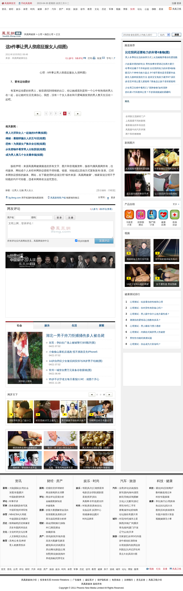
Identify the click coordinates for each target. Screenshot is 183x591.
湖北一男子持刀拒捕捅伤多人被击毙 (75, 336)
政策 (53, 536)
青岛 (121, 527)
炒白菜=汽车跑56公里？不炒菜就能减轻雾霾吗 (148, 92)
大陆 (11, 488)
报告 (136, 488)
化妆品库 (87, 510)
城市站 (127, 510)
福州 (126, 527)
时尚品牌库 (88, 519)
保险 (63, 523)
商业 (53, 554)
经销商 (134, 510)
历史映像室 (24, 523)
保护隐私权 (102, 580)
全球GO (132, 536)
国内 (126, 492)
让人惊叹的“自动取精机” (166, 193)
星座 (161, 9)
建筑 (48, 545)
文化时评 (13, 532)
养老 (48, 558)
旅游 (75, 9)
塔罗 (89, 497)
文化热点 (23, 536)
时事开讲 (13, 501)
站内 (162, 35)
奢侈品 (90, 514)
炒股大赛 (50, 510)
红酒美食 (132, 540)
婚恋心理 (48, 34)
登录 (179, 3)
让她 (21, 190)
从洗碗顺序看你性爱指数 (165, 57)
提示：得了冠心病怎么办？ (61, 447)
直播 (165, 569)
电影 (85, 492)
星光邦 (100, 501)
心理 (40, 34)
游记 (136, 501)
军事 (111, 9)
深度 (11, 492)
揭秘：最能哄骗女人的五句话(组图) (26, 138)
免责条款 (116, 580)
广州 (131, 523)
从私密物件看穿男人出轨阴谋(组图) (26, 149)
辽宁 (121, 532)
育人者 (12, 545)
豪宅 (57, 540)
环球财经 (59, 488)
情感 (85, 514)
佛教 (154, 9)
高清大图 (50, 540)
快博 (132, 9)
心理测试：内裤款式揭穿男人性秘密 (147, 332)
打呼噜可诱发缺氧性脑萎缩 (96, 467)
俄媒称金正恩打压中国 (138, 259)
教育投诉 (20, 545)
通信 (158, 488)
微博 (136, 569)
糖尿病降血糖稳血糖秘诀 (25, 447)
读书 (82, 9)
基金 (48, 523)
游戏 (112, 569)
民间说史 (23, 527)
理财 (53, 523)
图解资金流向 (61, 510)
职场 (53, 532)
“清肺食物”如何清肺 (157, 87)
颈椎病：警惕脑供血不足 (25, 467)
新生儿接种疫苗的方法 (136, 77)
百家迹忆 (123, 536)
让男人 (15, 190)
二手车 (132, 505)
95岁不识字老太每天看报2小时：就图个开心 (74, 379)
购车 (121, 497)
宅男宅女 (60, 558)
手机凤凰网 (26, 3)
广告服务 (77, 580)
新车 (121, 492)
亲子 (47, 9)
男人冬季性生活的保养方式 (138, 57)
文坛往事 (23, 532)
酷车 (131, 501)
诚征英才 (89, 580)
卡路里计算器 (167, 514)
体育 (25, 9)
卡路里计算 (129, 222)
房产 (61, 9)
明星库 (100, 488)
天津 (131, 532)
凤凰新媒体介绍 (29, 580)
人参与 (69, 58)
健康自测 (163, 222)
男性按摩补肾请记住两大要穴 (160, 64)
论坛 (139, 9)
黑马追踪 (50, 519)
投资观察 (50, 514)
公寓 (63, 549)
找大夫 (169, 505)
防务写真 (23, 505)
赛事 (121, 510)
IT (172, 488)
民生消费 (59, 492)
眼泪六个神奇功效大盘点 (137, 72)
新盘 (58, 549)
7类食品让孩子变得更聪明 (162, 81)
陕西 (121, 523)
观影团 (100, 492)
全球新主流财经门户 (135, 116)
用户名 (10, 217)
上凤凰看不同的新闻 (135, 121)
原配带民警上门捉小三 (20, 420)
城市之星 (133, 519)
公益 (147, 9)
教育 (89, 9)
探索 (167, 497)
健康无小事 (166, 519)
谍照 (136, 492)
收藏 (48, 532)
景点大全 (123, 554)
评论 (126, 488)
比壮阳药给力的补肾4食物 (162, 68)
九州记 (129, 549)
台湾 (21, 488)
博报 (130, 569)
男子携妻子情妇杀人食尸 (73, 420)
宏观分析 (59, 497)
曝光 (53, 549)
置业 (63, 545)
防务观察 (13, 505)
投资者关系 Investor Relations (54, 580)
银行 (58, 523)
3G (162, 488)
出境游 (122, 545)
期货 (53, 527)
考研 (23, 540)
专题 (16, 492)
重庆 (136, 523)
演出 (94, 497)
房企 (48, 549)
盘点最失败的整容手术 (137, 193)
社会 (26, 488)
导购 (126, 497)
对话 (121, 519)
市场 (58, 536)
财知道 (58, 501)
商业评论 (50, 497)
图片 (21, 492)
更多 (175, 204)
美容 (89, 505)
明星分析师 (60, 519)
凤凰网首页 (10, 3)
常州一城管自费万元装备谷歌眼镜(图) (70, 370)
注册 (174, 3)
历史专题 (13, 527)
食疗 (163, 501)
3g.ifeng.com (14, 197)
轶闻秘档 (13, 523)
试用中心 (96, 510)
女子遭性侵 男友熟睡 (166, 284)
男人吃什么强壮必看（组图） (96, 447)
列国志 (122, 549)
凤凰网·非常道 (89, 501)
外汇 (48, 527)
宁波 (136, 527)
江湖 (94, 488)
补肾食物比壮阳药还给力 (166, 168)
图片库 (134, 514)
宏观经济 (50, 488)
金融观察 (50, 501)
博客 (125, 9)
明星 (85, 488)
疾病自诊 (175, 222)
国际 (16, 488)
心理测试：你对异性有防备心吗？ (146, 308)
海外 (63, 554)
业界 (121, 488)
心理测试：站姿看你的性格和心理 (146, 302)
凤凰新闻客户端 (58, 197)
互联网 (167, 488)
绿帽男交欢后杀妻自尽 (100, 420)
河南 (126, 523)
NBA (11, 514)
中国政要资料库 (17, 497)
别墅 (48, 554)
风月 (89, 488)
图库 (158, 510)
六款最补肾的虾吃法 (135, 64)
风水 (53, 545)
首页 (3, 569)
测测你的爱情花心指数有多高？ (145, 320)
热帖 (53, 558)
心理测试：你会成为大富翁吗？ (145, 344)
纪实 (158, 569)
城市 (118, 569)
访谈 (58, 545)
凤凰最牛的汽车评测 (135, 129)
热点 (158, 505)
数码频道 (160, 492)
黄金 (58, 527)
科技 (68, 9)
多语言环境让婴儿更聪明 (137, 81)
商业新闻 (50, 492)
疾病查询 (170, 510)
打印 (90, 58)
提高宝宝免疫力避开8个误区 (161, 77)
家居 (62, 540)
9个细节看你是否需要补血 (162, 72)
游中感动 (123, 540)
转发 (99, 58)
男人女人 (28, 190)
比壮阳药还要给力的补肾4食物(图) (147, 52)
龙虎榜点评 (60, 514)
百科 (163, 510)
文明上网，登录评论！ (60, 229)
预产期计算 (152, 222)
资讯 (4, 9)
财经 (11, 9)
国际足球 (18, 519)
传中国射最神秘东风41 (166, 259)
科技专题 (160, 497)
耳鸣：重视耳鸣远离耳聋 (61, 467)
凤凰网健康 (29, 34)
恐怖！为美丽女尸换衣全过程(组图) (26, 143)
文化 (97, 9)
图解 (136, 497)
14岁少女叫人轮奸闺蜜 (137, 284)
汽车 (54, 9)
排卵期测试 (140, 222)
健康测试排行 (132, 294)
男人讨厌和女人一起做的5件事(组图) (26, 132)
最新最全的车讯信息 (135, 125)
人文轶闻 (13, 536)
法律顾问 (128, 580)
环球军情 (23, 510)
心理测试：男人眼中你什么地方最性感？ (149, 314)
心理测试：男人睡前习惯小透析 (145, 326)
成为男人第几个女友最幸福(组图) (24, 154)
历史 (104, 9)
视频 (118, 9)
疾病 (173, 501)
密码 (33, 217)
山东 (126, 532)
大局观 (23, 514)
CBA (16, 514)
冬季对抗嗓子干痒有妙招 (137, 68)
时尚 (32, 9)
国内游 (129, 545)
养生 (158, 501)
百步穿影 (91, 492)
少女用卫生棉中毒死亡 (136, 87)
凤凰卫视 (176, 9)
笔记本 (168, 492)
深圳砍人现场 (25, 381)
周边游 (136, 545)
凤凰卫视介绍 (155, 580)
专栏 (126, 505)
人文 (126, 501)
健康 (40, 9)
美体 (94, 505)
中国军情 (13, 510)
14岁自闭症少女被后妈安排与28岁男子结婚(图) (75, 360)
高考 (11, 540)
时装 (85, 505)
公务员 (17, 540)
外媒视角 (50, 505)
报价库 (127, 514)
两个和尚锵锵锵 (133, 134)
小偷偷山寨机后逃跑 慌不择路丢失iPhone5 (73, 351)
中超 (11, 519)
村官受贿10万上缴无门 (47, 420)
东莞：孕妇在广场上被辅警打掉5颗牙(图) (72, 342)
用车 (121, 505)
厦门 (131, 527)
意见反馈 (140, 580)
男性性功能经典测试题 (141, 338)
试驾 (131, 497)
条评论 (79, 58)
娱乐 (18, 9)
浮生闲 (136, 549)
